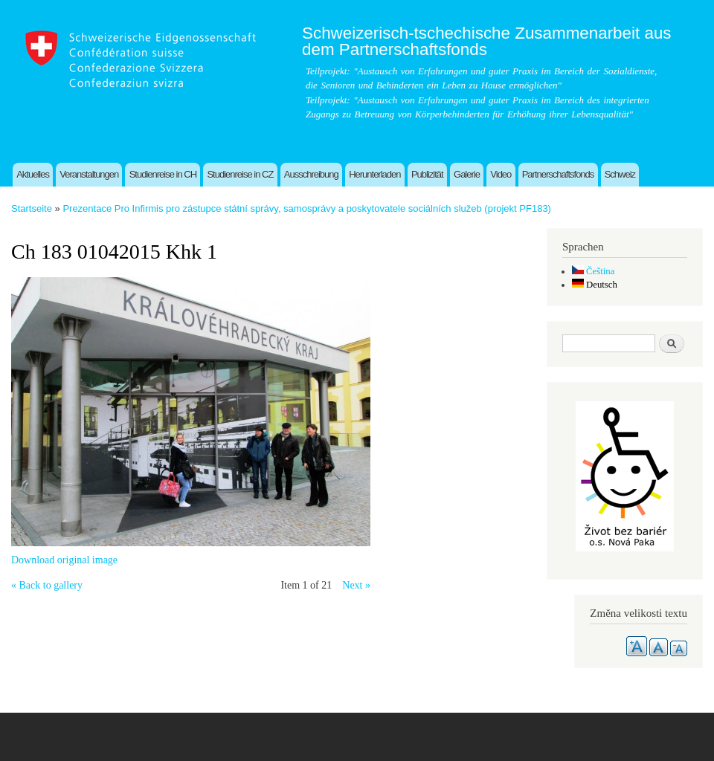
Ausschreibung (311, 174)
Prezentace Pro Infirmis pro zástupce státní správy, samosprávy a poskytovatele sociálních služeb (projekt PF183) (306, 208)
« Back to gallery (47, 585)
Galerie (467, 174)
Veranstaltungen (89, 174)
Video (500, 174)
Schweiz (620, 174)
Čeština (593, 271)
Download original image (64, 560)
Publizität (427, 174)
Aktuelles (32, 174)
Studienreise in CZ (240, 174)
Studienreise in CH (162, 174)
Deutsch (594, 284)
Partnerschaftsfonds (558, 174)
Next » (356, 585)
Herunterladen (374, 174)
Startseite (31, 208)
